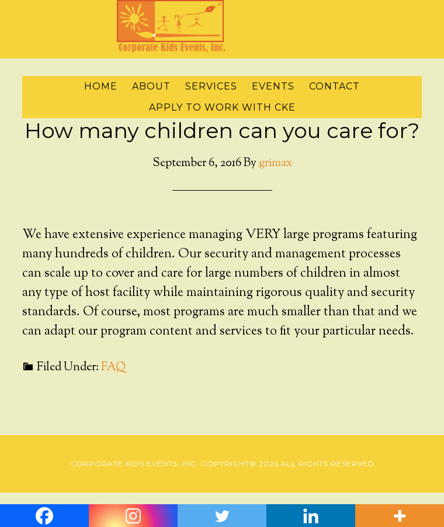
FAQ (113, 367)
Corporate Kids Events (222, 26)
